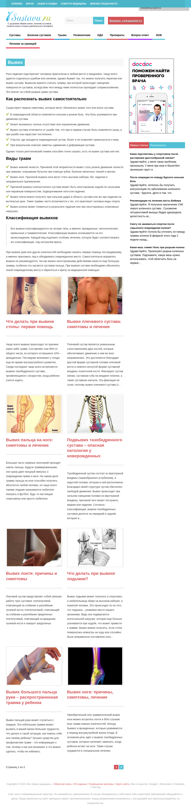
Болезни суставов (39, 35)
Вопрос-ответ (140, 35)
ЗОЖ (159, 35)
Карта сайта (122, 784)
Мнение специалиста (104, 3)
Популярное (158, 145)
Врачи (30, 3)
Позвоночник (81, 35)
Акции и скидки (47, 3)
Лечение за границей (22, 43)
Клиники (17, 3)
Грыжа (62, 35)
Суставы (15, 35)
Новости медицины (73, 3)
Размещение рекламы (101, 784)
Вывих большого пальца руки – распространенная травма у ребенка (32, 697)
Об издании (80, 784)
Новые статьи (139, 145)
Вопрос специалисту (126, 20)
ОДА (100, 35)
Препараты (117, 35)
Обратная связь (63, 784)
